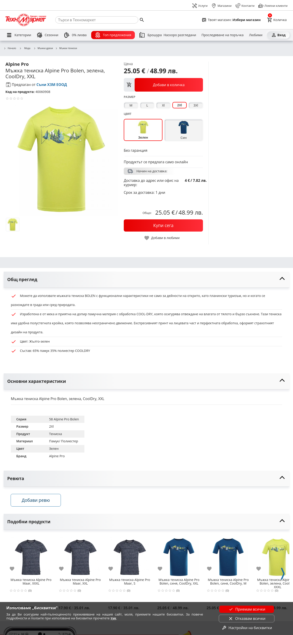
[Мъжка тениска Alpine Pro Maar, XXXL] (31, 555)
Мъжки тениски (66, 48)
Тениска (55, 434)
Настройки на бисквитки (246, 627)
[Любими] (255, 35)
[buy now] (163, 225)
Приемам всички (246, 609)
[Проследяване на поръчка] (223, 35)
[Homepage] (25, 20)
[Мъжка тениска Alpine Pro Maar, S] (129, 555)
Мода (24, 48)
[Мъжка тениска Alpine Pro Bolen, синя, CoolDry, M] (228, 555)
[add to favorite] (14, 569)
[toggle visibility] (146, 280)
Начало (10, 48)
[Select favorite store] (231, 20)
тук (113, 618)
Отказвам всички (246, 618)
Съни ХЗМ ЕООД (51, 85)
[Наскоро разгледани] (180, 35)
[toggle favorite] (162, 238)
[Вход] (278, 35)
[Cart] (277, 20)
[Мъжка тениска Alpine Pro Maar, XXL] (80, 555)
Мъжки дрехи (43, 48)
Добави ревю (36, 500)
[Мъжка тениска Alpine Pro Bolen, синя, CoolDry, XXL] (178, 555)
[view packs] (163, 85)
